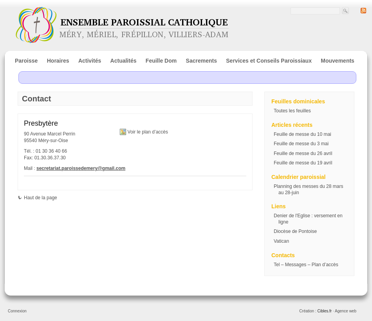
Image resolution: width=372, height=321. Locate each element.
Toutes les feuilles (292, 111)
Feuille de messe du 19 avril (303, 163)
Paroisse (26, 61)
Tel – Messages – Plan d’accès (306, 264)
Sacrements (201, 61)
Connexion (17, 311)
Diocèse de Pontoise (295, 231)
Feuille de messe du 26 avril (303, 153)
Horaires (58, 61)
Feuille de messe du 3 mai (301, 143)
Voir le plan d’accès (148, 132)
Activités (89, 61)
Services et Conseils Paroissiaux (269, 61)
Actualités (123, 61)
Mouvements (337, 61)
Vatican (281, 241)
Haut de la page (37, 197)
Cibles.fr (324, 311)
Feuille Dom (161, 61)
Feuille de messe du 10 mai (302, 134)
